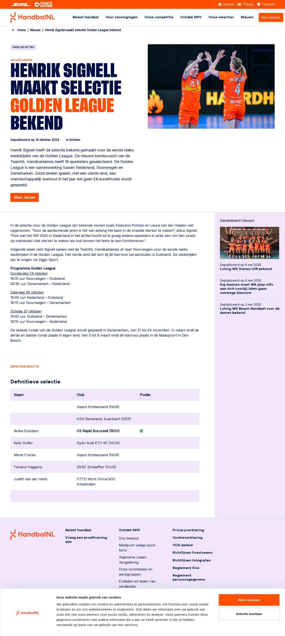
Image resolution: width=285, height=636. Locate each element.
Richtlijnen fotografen (192, 560)
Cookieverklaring (187, 537)
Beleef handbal (86, 17)
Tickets (245, 4)
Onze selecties (221, 17)
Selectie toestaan (249, 599)
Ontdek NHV (191, 17)
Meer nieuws (24, 197)
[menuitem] (85, 17)
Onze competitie (159, 17)
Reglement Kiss (186, 568)
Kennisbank (271, 17)
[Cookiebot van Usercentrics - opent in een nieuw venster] (28, 627)
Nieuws (247, 17)
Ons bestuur (129, 538)
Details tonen (233, 627)
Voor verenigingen (122, 17)
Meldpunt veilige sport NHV (137, 547)
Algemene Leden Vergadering (132, 559)
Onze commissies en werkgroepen (135, 572)
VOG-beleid (183, 545)
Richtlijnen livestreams (193, 552)
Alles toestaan (249, 585)
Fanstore (266, 4)
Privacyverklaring (188, 530)
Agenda (226, 4)
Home (21, 30)
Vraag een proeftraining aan (86, 539)
